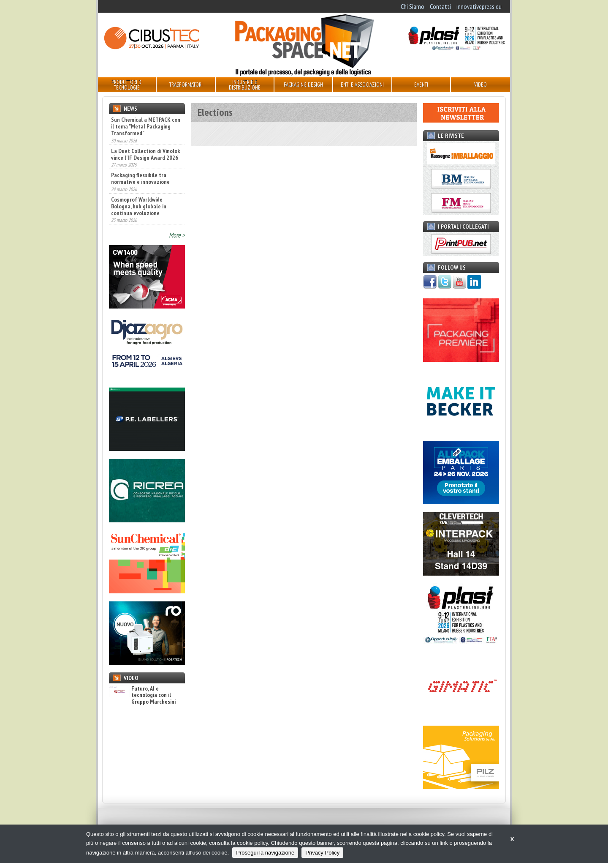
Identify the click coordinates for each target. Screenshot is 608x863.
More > (177, 235)
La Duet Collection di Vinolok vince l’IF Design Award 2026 (145, 154)
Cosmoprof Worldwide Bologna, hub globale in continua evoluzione (138, 206)
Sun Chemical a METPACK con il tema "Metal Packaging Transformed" (145, 126)
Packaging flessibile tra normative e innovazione (140, 178)
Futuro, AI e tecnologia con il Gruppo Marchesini (142, 695)
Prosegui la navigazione (265, 852)
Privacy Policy (322, 852)
